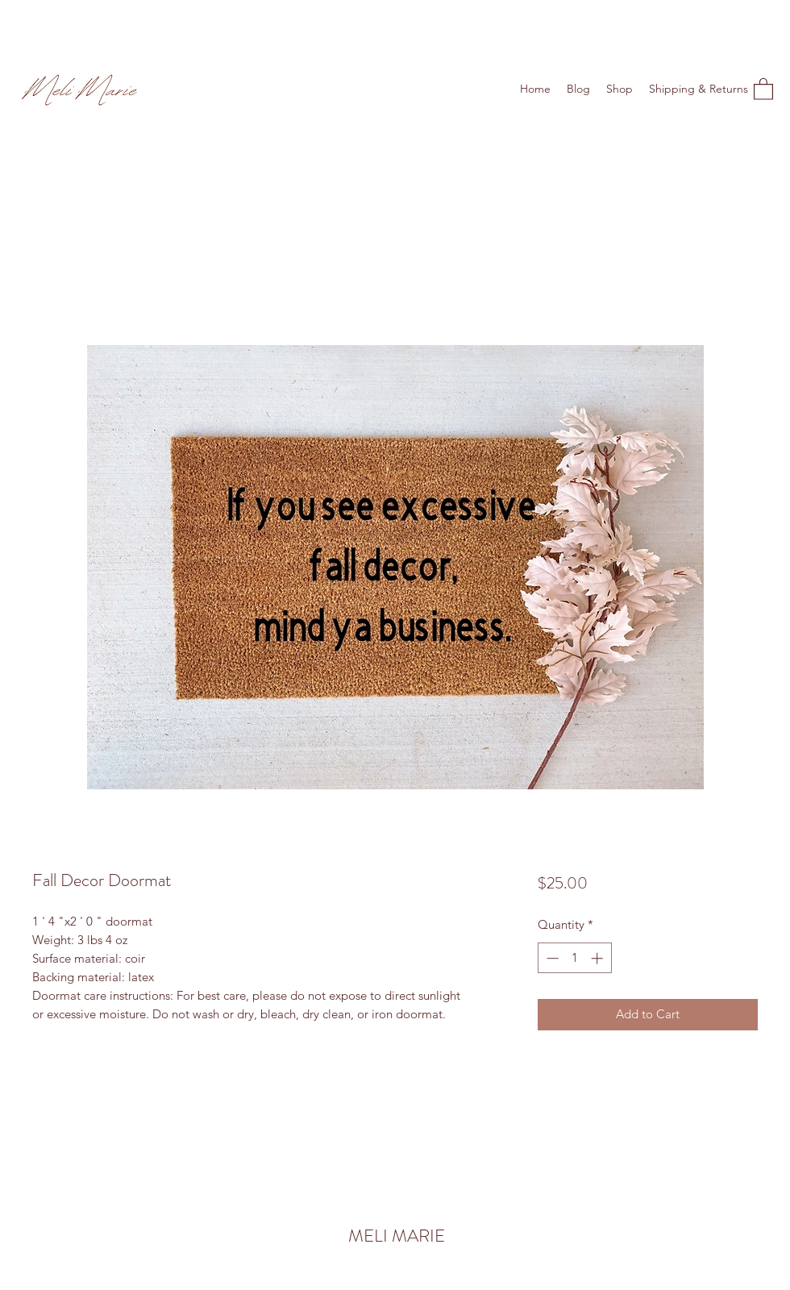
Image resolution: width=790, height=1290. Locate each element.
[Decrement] (551, 958)
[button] (763, 88)
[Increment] (598, 958)
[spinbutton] (574, 958)
